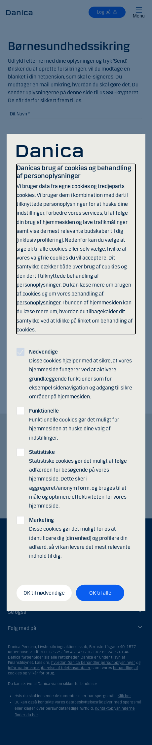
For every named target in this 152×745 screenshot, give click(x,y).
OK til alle (100, 593)
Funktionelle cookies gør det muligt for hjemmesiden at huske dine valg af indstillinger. (74, 424)
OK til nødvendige (44, 593)
